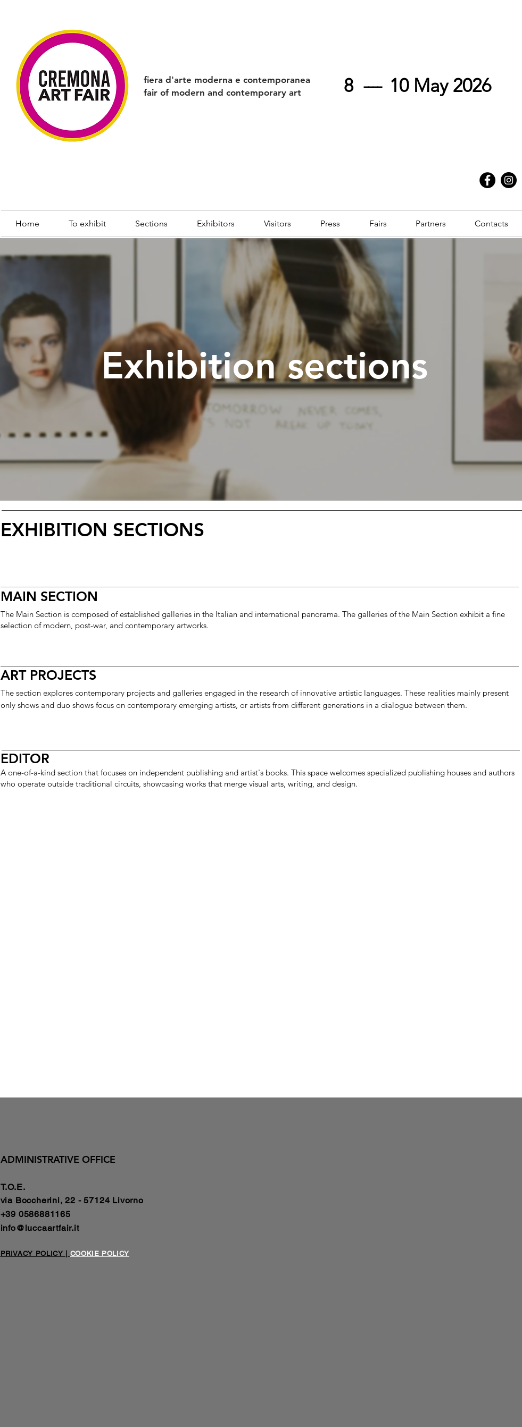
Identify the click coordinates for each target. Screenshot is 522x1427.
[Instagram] (509, 180)
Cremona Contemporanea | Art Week (357, 166)
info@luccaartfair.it (40, 1228)
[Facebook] (487, 180)
